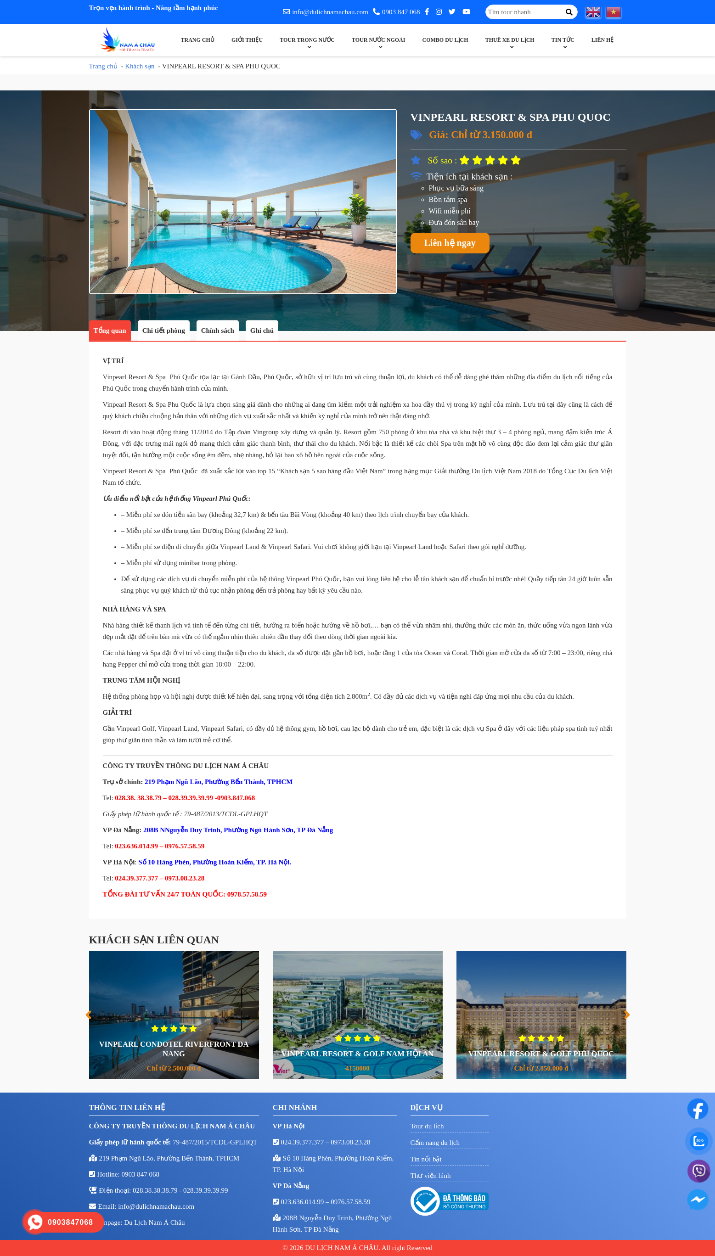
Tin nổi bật (426, 1159)
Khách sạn (139, 66)
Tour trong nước (307, 40)
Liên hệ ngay (450, 243)
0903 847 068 (396, 12)
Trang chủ (197, 40)
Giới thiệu (247, 40)
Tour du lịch (427, 1126)
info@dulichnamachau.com (325, 12)
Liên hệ (602, 40)
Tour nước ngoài (378, 40)
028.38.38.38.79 (156, 1190)
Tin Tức (563, 40)
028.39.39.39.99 (205, 1190)
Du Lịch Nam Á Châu (154, 1222)
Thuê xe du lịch (510, 40)
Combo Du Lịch (445, 40)
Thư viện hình (431, 1175)
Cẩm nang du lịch (435, 1142)
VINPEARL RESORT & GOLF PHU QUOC (553, 1053)
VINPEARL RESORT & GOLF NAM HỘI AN (370, 1053)
